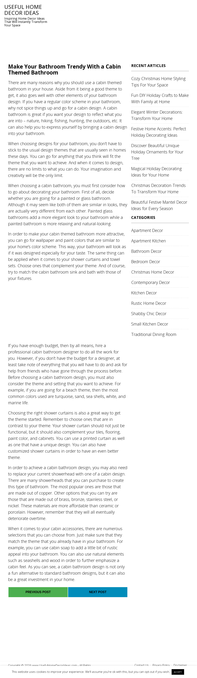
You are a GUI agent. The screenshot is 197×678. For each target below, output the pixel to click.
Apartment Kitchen (148, 241)
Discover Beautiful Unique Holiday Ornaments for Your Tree (157, 151)
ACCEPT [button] (178, 671)
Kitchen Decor (144, 292)
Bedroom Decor (145, 261)
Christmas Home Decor (152, 272)
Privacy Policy (161, 665)
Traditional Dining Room (153, 334)
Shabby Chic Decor (148, 313)
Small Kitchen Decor (149, 324)
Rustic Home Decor (148, 303)
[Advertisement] (119, 31)
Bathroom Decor (146, 251)
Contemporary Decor (150, 282)
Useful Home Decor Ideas (23, 9)
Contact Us (141, 665)
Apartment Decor (147, 230)
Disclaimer (180, 665)
